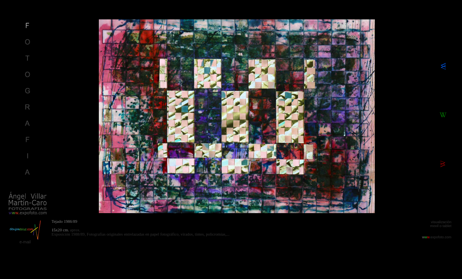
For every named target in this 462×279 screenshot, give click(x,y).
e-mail (25, 241)
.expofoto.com (437, 237)
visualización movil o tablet (441, 224)
